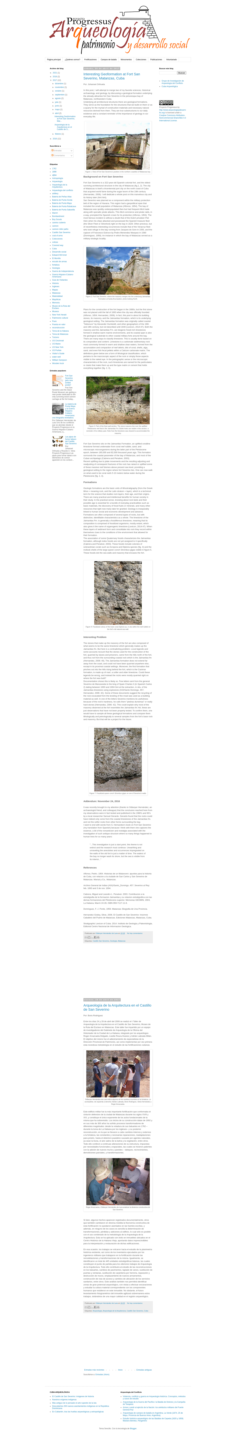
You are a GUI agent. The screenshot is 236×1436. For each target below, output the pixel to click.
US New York (57, 347)
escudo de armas (59, 261)
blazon (55, 213)
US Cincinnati (58, 341)
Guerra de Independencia (63, 271)
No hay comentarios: (135, 933)
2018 (55, 76)
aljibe (54, 175)
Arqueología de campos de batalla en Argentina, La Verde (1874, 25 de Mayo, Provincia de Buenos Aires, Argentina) (153, 1414)
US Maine (56, 344)
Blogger (133, 1428)
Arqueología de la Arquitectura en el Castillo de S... (63, 127)
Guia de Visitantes (60, 280)
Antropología (57, 178)
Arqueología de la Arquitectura (114, 1311)
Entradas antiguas (144, 1370)
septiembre (60, 95)
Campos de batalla (109, 59)
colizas (55, 242)
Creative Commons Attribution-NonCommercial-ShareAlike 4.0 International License (172, 118)
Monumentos (126, 59)
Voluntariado (171, 59)
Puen (54, 321)
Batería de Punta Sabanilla (63, 210)
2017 (55, 80)
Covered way (57, 245)
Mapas (55, 290)
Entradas (57, 151)
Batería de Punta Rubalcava (64, 206)
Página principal (54, 59)
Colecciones (141, 59)
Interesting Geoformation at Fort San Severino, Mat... (65, 118)
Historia (55, 283)
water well (56, 357)
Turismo (55, 337)
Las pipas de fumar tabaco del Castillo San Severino (71, 440)
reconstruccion (58, 328)
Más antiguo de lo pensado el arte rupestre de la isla (74, 1403)
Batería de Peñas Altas (62, 197)
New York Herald (59, 315)
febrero (58, 134)
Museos (55, 311)
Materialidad (57, 296)
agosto (58, 98)
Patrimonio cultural (60, 318)
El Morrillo (56, 258)
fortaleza (55, 265)
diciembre (59, 83)
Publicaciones (156, 59)
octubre (58, 91)
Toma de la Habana (60, 331)
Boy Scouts (57, 219)
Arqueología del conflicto (62, 190)
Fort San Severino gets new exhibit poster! (69, 380)
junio (57, 106)
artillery (55, 193)
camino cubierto (59, 222)
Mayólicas (56, 299)
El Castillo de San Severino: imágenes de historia (73, 1396)
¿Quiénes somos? (72, 59)
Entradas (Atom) (102, 1374)
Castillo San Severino (101, 941)
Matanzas (121, 941)
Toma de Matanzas (60, 334)
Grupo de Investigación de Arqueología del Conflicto (173, 82)
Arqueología (97, 1311)
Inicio (120, 1370)
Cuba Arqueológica (170, 86)
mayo (57, 109)
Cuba (146, 1311)
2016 (55, 139)
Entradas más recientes (94, 1370)
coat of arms (57, 236)
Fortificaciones (90, 59)
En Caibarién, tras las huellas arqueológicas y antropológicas (78, 1412)
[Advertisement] (118, 972)
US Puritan (56, 350)
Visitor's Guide (58, 353)
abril (57, 113)
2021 (55, 73)
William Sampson (59, 360)
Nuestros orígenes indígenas (64, 1400)
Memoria (56, 303)
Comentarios (58, 155)
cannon (55, 226)
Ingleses (55, 286)
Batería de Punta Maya (62, 203)
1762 (54, 168)
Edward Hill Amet (59, 255)
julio (57, 102)
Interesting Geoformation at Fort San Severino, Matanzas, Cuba (111, 76)
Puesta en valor (58, 324)
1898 (54, 172)
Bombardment (58, 216)
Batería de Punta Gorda (62, 200)
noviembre (59, 87)
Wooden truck (58, 363)
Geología (113, 941)
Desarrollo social (59, 252)
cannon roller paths (60, 229)
